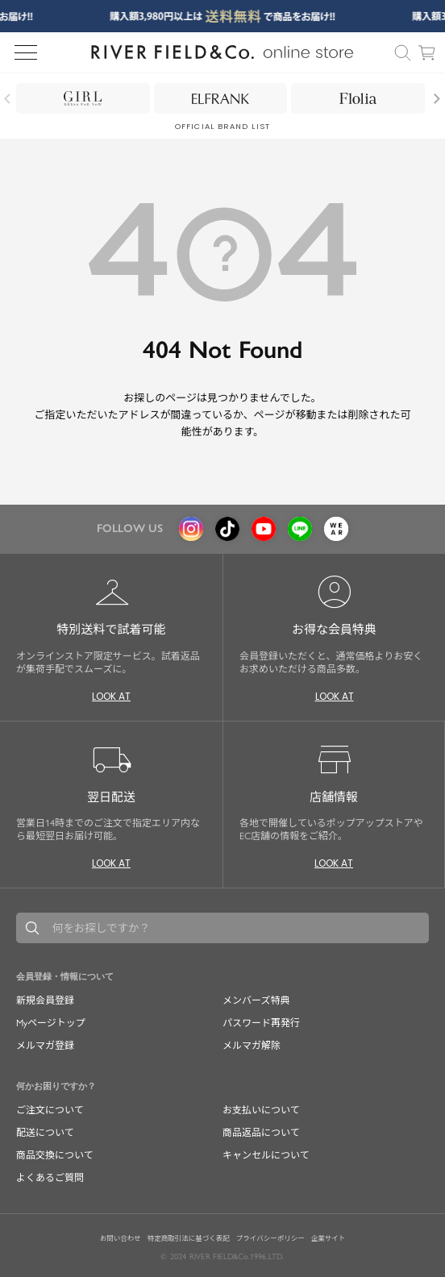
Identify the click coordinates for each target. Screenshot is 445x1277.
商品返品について (261, 1132)
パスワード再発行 (261, 1023)
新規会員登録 (45, 1000)
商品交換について (55, 1155)
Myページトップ (50, 1023)
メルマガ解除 (251, 1045)
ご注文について (50, 1110)
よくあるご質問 (50, 1177)
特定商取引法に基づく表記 (189, 1238)
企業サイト (328, 1238)
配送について (45, 1132)
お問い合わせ (120, 1238)
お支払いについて (261, 1110)
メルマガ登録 (45, 1045)
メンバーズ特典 (255, 1000)
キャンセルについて (266, 1155)
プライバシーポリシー (270, 1238)
